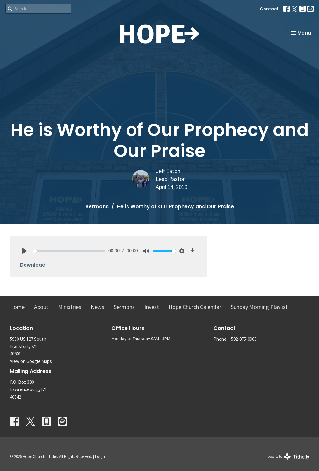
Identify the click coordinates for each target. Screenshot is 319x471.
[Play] (24, 251)
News (97, 306)
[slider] (69, 251)
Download (33, 264)
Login (100, 456)
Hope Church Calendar (195, 306)
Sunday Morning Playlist (259, 306)
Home (17, 306)
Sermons (97, 206)
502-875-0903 (244, 339)
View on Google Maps (31, 361)
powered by (288, 456)
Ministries (69, 306)
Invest (151, 306)
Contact (269, 9)
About (41, 306)
